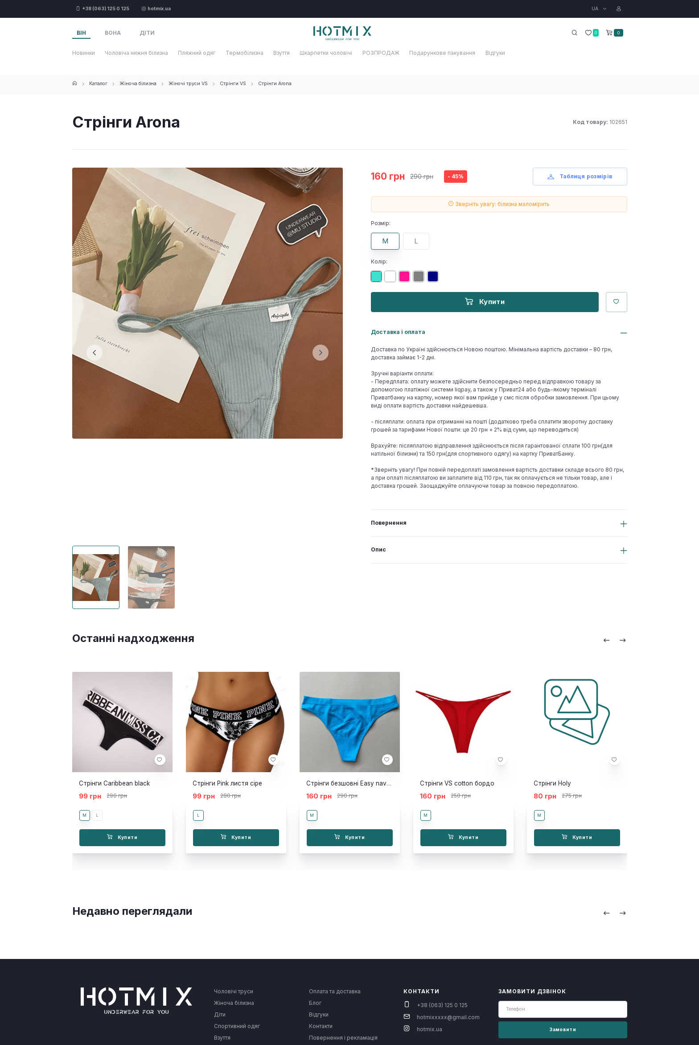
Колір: (379, 261)
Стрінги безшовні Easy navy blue (355, 783)
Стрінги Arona (275, 83)
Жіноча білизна (137, 83)
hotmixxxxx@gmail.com (448, 1017)
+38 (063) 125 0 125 (442, 1005)
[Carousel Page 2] (151, 577)
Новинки (83, 52)
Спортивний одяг (237, 1026)
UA (596, 9)
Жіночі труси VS (188, 83)
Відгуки (495, 52)
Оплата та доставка (335, 991)
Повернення (389, 522)
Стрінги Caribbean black (114, 783)
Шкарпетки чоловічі (326, 52)
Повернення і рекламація (343, 1037)
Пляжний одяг (196, 52)
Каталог (98, 83)
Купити (485, 301)
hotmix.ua (429, 1029)
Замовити (562, 1030)
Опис (378, 549)
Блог (315, 1003)
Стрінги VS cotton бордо (457, 783)
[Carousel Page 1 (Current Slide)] (96, 577)
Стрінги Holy (552, 783)
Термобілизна (244, 52)
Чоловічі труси (233, 991)
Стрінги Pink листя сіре (227, 783)
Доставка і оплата (398, 332)
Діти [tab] (147, 32)
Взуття (281, 52)
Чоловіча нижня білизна (136, 52)
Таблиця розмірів (580, 176)
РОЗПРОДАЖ (380, 52)
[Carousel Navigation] (615, 640)
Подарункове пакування (442, 52)
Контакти (321, 1026)
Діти (220, 1014)
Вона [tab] (113, 32)
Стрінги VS (233, 83)
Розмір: (381, 223)
